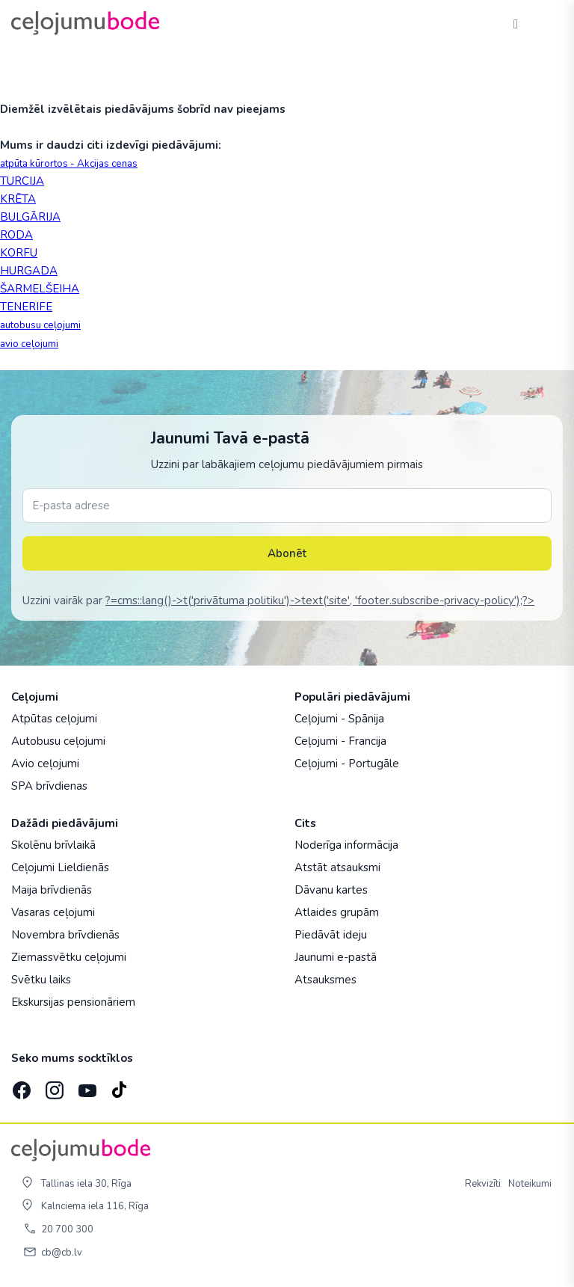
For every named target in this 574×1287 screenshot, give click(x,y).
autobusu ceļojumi (40, 325)
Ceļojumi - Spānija (339, 718)
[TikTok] (119, 1086)
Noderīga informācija (346, 845)
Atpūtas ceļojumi (54, 718)
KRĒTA (18, 198)
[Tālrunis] (515, 23)
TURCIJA (22, 180)
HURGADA (29, 270)
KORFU (18, 252)
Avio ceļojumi (45, 763)
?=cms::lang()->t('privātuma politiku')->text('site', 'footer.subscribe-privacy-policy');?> (319, 600)
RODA (16, 234)
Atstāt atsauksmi (337, 867)
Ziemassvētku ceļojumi (68, 957)
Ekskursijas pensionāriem (73, 1002)
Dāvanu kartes (331, 889)
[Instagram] (53, 1086)
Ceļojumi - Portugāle (346, 763)
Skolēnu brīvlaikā (53, 845)
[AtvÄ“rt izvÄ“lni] (546, 23)
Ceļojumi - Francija (340, 741)
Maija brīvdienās (51, 889)
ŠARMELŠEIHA (39, 288)
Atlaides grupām (336, 912)
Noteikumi (530, 1184)
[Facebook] (20, 1086)
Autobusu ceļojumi (58, 741)
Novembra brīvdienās (65, 934)
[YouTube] (86, 1086)
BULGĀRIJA (30, 216)
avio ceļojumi (29, 344)
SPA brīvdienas (49, 785)
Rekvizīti (483, 1184)
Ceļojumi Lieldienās (60, 867)
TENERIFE (26, 306)
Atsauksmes (325, 979)
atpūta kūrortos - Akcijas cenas (69, 164)
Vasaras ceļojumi (53, 912)
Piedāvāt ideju (330, 934)
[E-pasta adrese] (287, 505)
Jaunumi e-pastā (335, 957)
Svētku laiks (41, 979)
